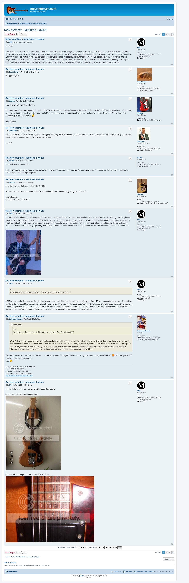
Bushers (140, 194)
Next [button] (172, 34)
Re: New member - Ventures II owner (25, 69)
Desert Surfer (141, 82)
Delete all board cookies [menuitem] (144, 571)
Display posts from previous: (72, 547)
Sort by (97, 547)
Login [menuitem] (171, 19)
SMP (138, 48)
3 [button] (169, 34)
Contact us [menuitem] (118, 571)
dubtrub (140, 113)
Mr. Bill (139, 158)
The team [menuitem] (128, 571)
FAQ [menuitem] (21, 19)
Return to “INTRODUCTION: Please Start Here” (23, 557)
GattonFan (141, 141)
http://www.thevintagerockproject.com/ (19, 375)
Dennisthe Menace (143, 331)
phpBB (81, 576)
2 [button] (166, 34)
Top (172, 64)
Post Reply (10, 34)
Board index (13, 571)
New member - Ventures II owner (25, 30)
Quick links (12, 19)
